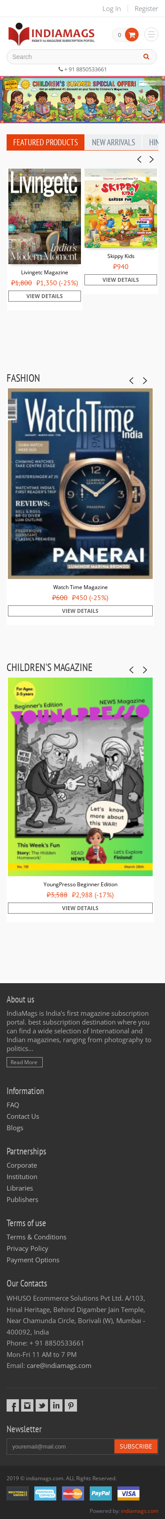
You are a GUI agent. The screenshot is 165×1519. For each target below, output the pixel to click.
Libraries (20, 1187)
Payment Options (33, 1259)
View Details (44, 296)
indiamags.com (139, 1511)
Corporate (22, 1165)
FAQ (13, 1104)
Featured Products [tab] (45, 142)
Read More (24, 1062)
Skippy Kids (121, 256)
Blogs (15, 1127)
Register (146, 8)
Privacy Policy (27, 1248)
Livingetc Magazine (44, 272)
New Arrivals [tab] (113, 142)
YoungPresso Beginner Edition (80, 884)
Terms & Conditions (36, 1236)
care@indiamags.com (59, 1365)
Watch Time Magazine (80, 587)
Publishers (22, 1199)
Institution (22, 1176)
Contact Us (23, 1116)
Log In (112, 8)
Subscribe (136, 1446)
